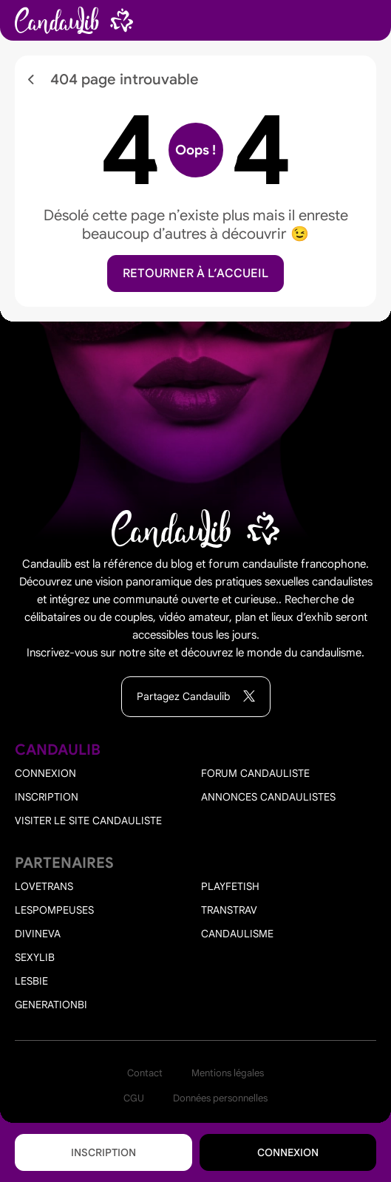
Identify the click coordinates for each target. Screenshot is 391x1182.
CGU (133, 1098)
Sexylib (35, 957)
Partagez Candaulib (196, 696)
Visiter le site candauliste (88, 820)
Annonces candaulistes (268, 797)
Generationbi (51, 1004)
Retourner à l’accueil (195, 273)
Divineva (38, 933)
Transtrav (229, 910)
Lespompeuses (54, 910)
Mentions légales (227, 1073)
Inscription (103, 1152)
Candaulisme (237, 933)
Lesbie (31, 981)
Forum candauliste (255, 773)
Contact (145, 1073)
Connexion (288, 1152)
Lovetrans (44, 886)
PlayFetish (230, 886)
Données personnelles (220, 1098)
